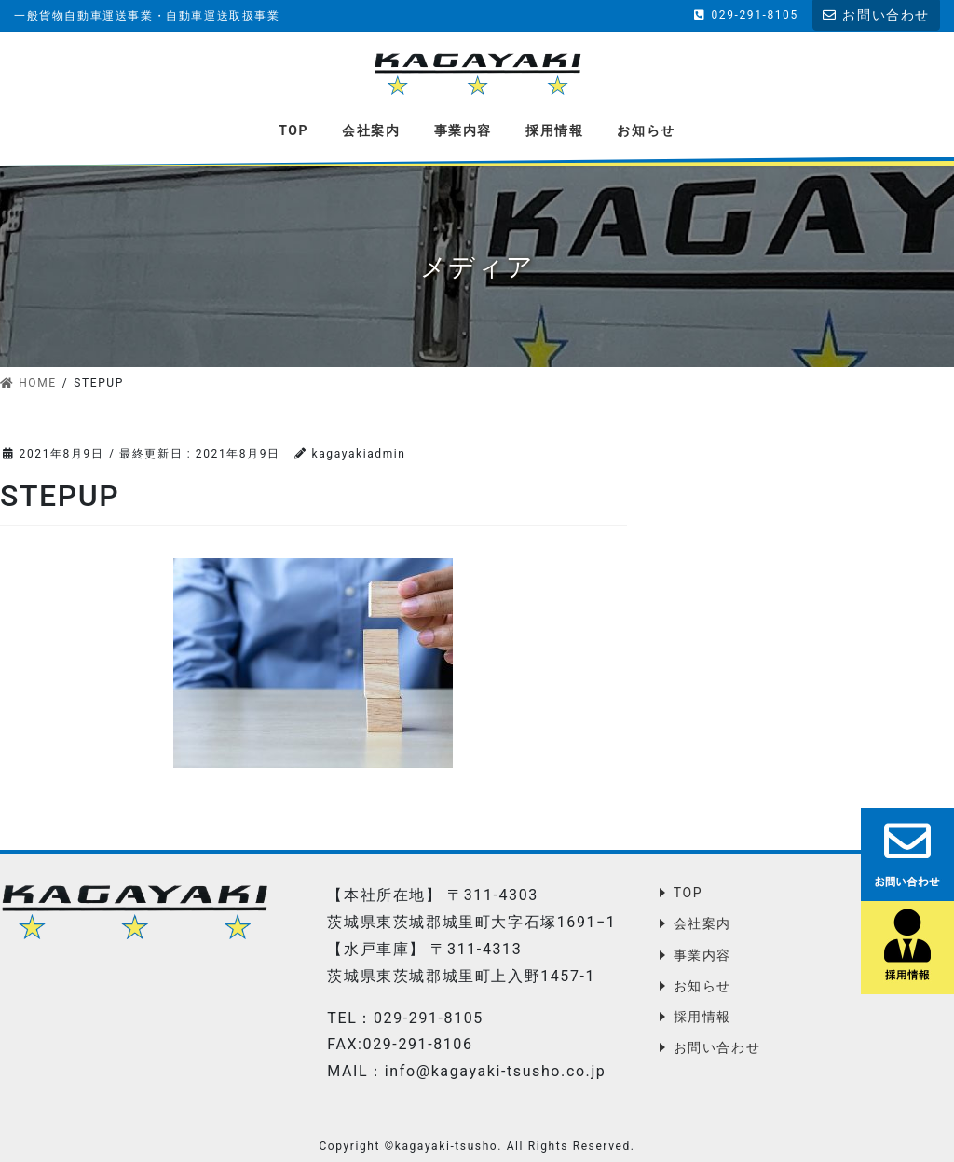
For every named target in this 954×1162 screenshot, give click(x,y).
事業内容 (702, 955)
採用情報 (702, 1016)
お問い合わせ (876, 14)
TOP (688, 892)
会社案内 (702, 923)
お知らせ (702, 985)
